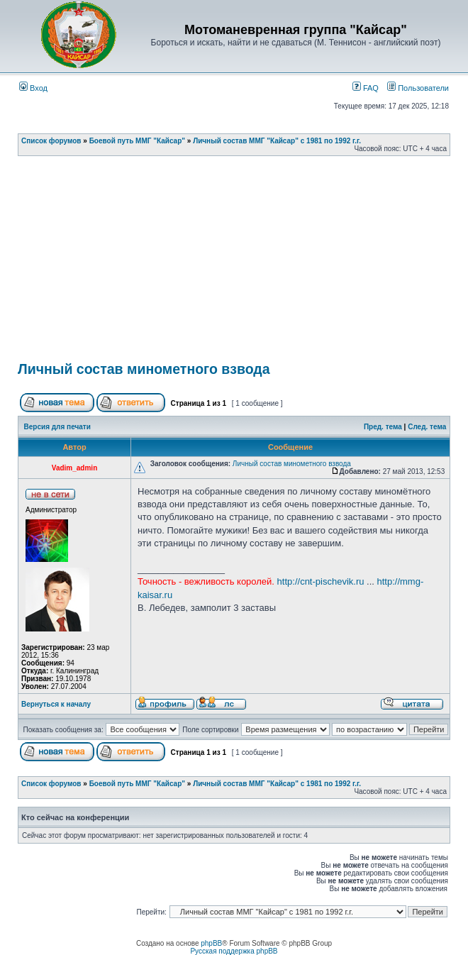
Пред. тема (383, 427)
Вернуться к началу (56, 704)
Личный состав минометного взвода (144, 369)
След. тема (427, 427)
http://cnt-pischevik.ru (320, 581)
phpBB (211, 943)
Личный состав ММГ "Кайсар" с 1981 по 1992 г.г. (277, 141)
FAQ (365, 88)
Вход (33, 88)
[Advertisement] (243, 263)
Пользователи (418, 88)
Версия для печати (57, 427)
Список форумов (51, 141)
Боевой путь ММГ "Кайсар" (137, 141)
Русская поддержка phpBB (233, 951)
